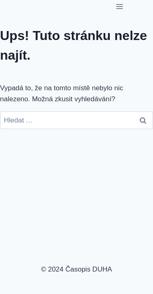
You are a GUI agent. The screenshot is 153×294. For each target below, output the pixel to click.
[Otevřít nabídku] (119, 6)
